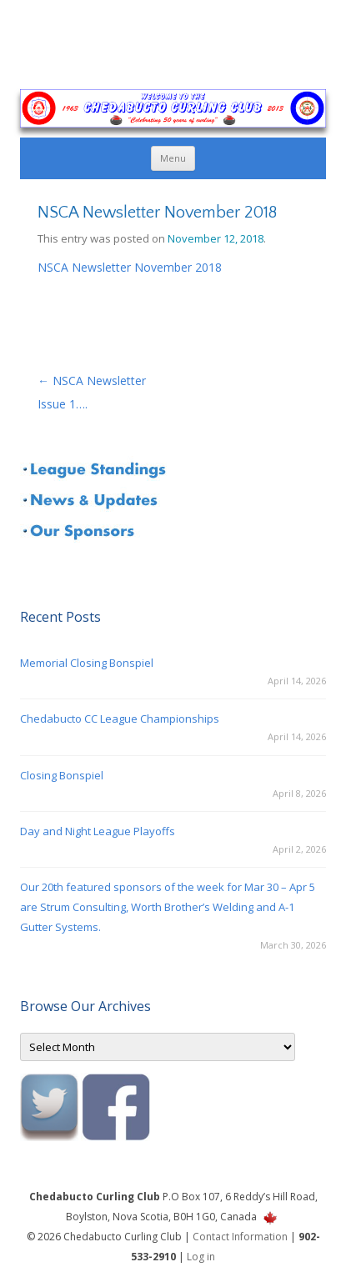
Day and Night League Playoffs (97, 831)
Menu (173, 158)
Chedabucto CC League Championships (119, 718)
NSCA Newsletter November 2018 (130, 267)
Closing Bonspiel (61, 775)
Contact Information (240, 1236)
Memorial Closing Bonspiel (86, 662)
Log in (201, 1256)
